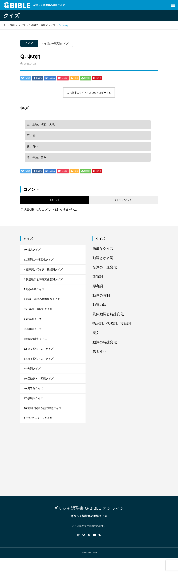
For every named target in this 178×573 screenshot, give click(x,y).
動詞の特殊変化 (104, 345)
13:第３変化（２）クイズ (39, 369)
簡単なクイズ (102, 252)
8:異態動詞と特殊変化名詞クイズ (44, 284)
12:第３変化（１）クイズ (39, 358)
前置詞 (97, 280)
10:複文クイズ (33, 252)
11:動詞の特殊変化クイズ (39, 263)
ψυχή (24, 107)
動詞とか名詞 (102, 261)
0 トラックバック (123, 203)
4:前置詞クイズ (33, 327)
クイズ (29, 43)
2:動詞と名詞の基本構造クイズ (43, 305)
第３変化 (99, 355)
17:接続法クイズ (34, 411)
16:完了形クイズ (34, 401)
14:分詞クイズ (33, 379)
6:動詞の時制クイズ (36, 348)
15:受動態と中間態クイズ (39, 390)
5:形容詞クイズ (33, 337)
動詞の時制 (101, 298)
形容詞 (97, 289)
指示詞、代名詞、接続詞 (111, 326)
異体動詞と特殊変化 (108, 317)
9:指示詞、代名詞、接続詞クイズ (44, 274)
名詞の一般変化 (104, 270)
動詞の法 (99, 308)
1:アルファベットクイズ (39, 432)
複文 (95, 336)
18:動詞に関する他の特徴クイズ (44, 422)
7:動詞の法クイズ (35, 295)
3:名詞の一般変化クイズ (55, 43)
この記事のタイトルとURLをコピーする (89, 92)
